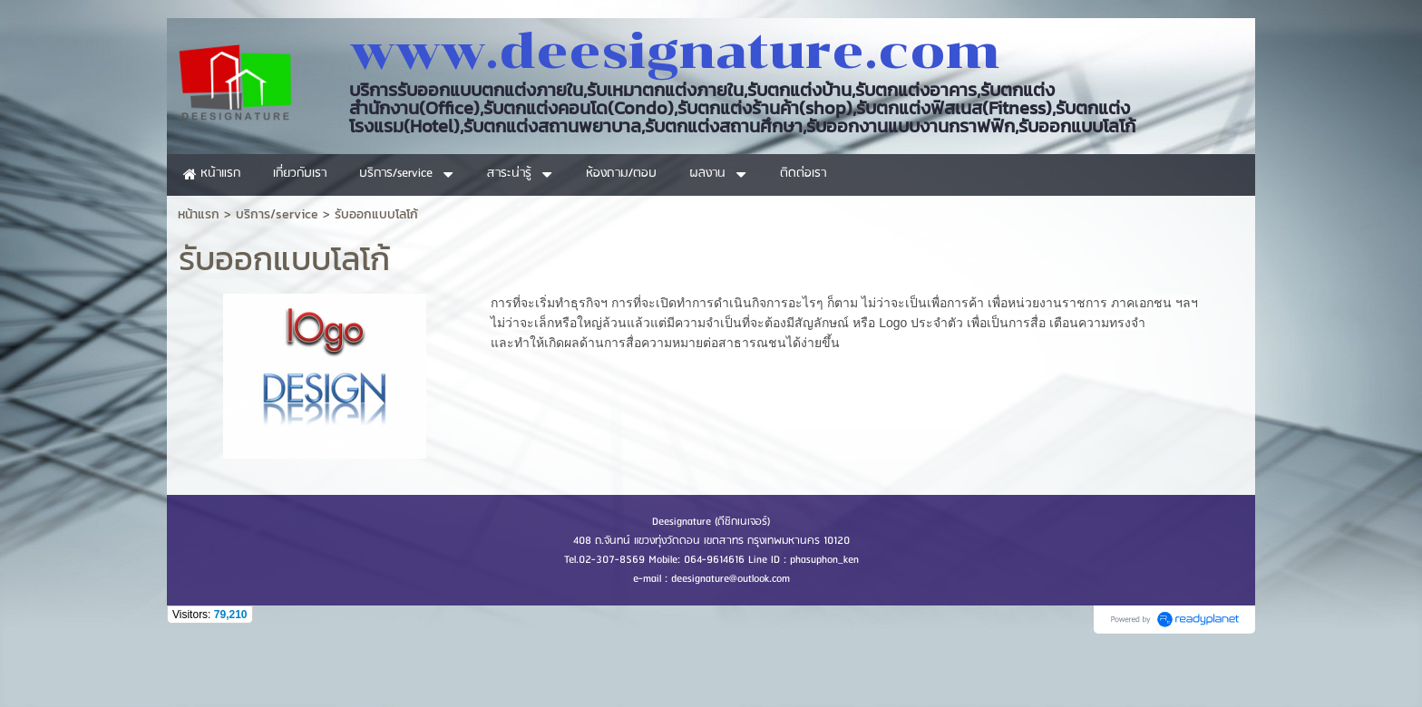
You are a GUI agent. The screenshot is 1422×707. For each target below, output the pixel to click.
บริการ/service (277, 214)
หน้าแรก (198, 214)
